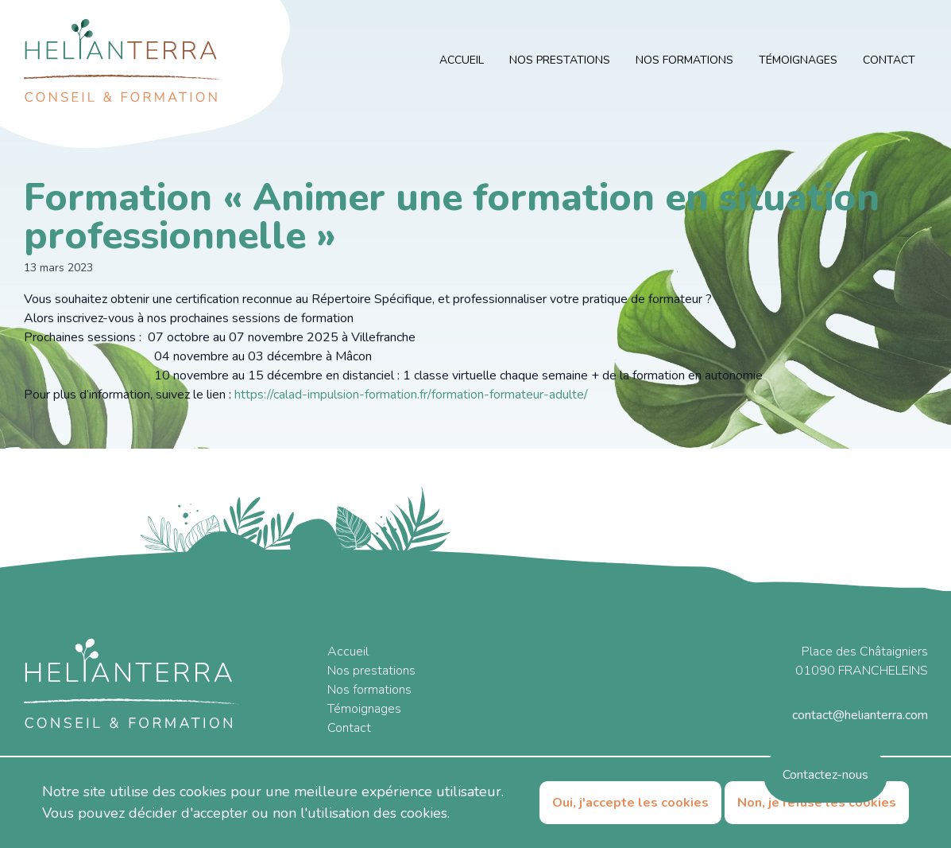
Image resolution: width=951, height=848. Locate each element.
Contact (889, 60)
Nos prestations (559, 60)
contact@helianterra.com (860, 715)
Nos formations (684, 60)
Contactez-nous (825, 775)
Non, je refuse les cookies (816, 802)
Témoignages (798, 60)
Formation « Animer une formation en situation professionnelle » (451, 216)
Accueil (461, 60)
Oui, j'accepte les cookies (630, 802)
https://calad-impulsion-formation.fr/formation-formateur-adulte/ (411, 394)
